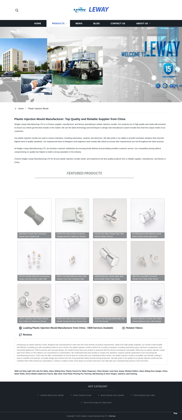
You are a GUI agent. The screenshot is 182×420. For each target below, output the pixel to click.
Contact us (118, 23)
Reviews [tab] (25, 334)
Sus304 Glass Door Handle (53, 395)
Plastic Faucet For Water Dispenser (81, 371)
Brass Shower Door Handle (113, 395)
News (78, 23)
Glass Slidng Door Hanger (150, 371)
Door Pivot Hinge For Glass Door (99, 402)
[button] (16, 10)
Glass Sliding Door (57, 371)
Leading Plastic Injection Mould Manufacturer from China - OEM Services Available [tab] (66, 328)
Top (175, 413)
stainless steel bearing (127, 374)
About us (142, 23)
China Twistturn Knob (84, 395)
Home (37, 23)
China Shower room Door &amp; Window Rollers (117, 371)
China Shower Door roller (145, 395)
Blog (96, 23)
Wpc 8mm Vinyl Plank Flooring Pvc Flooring (72, 374)
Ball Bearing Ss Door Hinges (104, 374)
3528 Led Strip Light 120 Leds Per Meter (31, 371)
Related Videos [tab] (132, 328)
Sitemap (112, 416)
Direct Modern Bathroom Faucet (39, 374)
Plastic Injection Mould (38, 108)
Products (58, 23)
